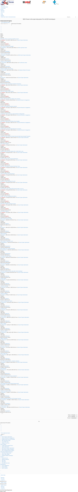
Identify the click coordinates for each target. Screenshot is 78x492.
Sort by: (72, 416)
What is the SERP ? (4, 331)
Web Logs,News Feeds (22, 47)
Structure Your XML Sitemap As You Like (7, 181)
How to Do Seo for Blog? (5, 263)
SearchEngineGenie (8, 490)
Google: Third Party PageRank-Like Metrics (8, 196)
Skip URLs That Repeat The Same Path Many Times (10, 166)
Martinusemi (4, 369)
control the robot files (4, 286)
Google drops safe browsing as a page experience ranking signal (12, 113)
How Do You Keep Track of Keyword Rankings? (9, 158)
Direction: (72, 418)
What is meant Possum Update (6, 218)
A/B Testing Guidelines (4, 211)
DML (1, 226)
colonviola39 (4, 62)
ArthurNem (3, 77)
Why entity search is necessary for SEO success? (9, 38)
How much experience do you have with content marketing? (11, 271)
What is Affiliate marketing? (5, 316)
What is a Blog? (3, 323)
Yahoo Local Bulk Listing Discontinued (7, 173)
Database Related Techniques (24, 70)
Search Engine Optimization (23, 40)
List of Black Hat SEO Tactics (5, 256)
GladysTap (3, 272)
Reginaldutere (4, 242)
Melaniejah (4, 377)
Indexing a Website (3, 293)
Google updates (3, 278)
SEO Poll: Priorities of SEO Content (7, 91)
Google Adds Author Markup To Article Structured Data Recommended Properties (15, 136)
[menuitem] (3, 8)
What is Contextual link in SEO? (6, 301)
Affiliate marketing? (3, 338)
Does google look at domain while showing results (9, 383)
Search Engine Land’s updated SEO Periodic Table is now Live (12, 188)
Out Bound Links (3, 308)
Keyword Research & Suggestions (23, 100)
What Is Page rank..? (4, 353)
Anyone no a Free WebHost (5, 61)
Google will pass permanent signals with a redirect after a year (11, 151)
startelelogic (4, 47)
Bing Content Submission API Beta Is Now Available (10, 121)
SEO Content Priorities (4, 143)
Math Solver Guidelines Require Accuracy (8, 203)
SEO (1, 76)
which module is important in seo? (6, 241)
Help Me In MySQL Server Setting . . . (7, 68)
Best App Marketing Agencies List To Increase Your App (10, 398)
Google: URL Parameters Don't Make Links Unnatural (10, 98)
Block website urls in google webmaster (7, 248)
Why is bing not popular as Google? (7, 46)
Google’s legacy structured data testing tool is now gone (10, 128)
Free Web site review (23, 62)
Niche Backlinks (3, 368)
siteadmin (3, 40)
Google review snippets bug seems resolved (8, 106)
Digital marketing (3, 233)
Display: (72, 415)
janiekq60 (3, 362)
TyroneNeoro (4, 399)
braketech (3, 219)
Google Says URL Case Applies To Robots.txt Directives (10, 83)
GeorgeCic (3, 55)
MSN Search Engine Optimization (24, 55)
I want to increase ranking (5, 53)
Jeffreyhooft (4, 302)
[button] (1, 32)
